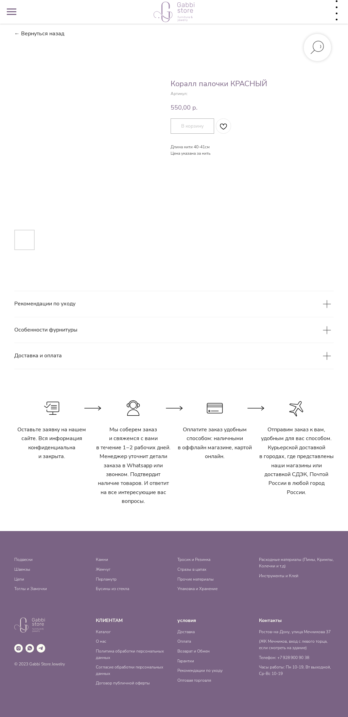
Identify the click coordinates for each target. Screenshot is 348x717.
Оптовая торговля (194, 680)
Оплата (184, 641)
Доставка (186, 632)
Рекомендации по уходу (200, 670)
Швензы (22, 569)
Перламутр (106, 579)
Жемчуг (103, 569)
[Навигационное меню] (11, 11)
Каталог (103, 632)
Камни (102, 559)
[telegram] (41, 648)
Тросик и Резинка (193, 559)
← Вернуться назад (39, 34)
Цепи (19, 579)
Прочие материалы (195, 579)
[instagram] (18, 648)
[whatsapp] (29, 648)
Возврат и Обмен (193, 651)
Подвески (23, 559)
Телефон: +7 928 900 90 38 (284, 657)
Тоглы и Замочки (30, 588)
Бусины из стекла (112, 588)
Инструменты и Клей (278, 576)
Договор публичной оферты (123, 683)
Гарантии (185, 661)
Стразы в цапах (191, 569)
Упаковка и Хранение (197, 588)
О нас (101, 641)
